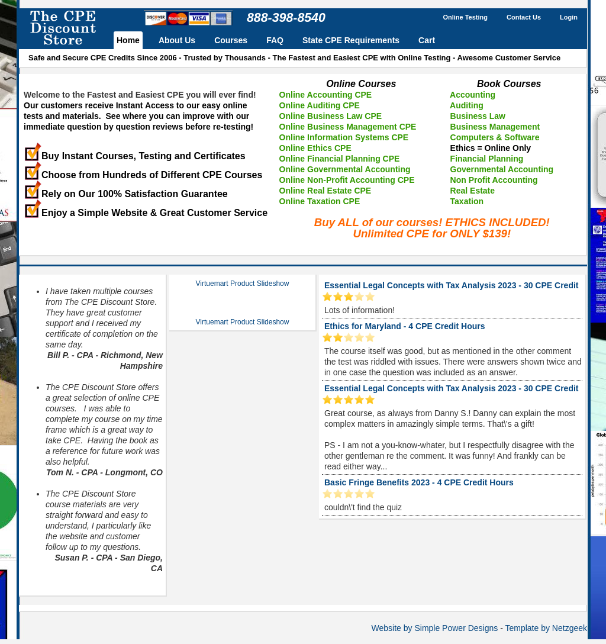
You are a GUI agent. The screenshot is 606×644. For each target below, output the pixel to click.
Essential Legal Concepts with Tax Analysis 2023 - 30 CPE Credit (451, 285)
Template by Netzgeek (546, 628)
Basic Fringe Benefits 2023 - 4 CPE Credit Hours (419, 482)
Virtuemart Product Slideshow (242, 283)
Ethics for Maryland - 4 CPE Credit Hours (404, 326)
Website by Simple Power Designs (435, 628)
